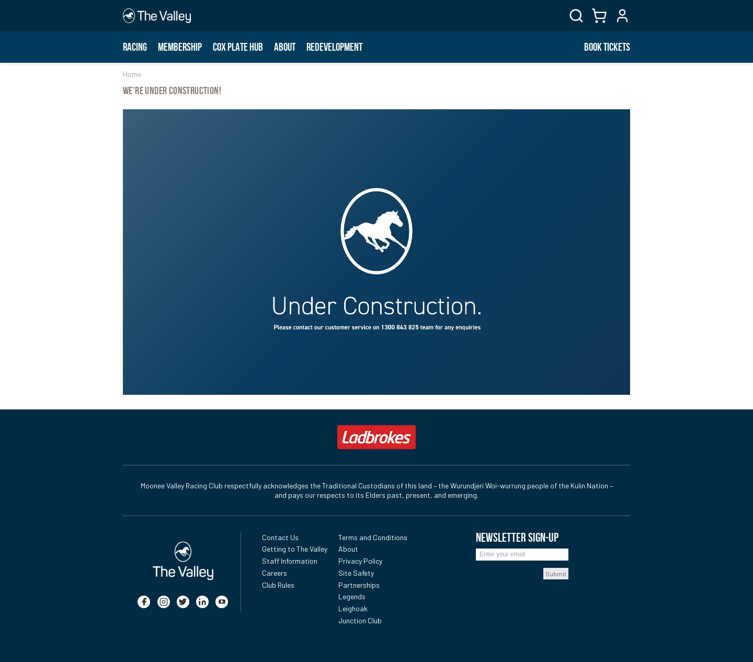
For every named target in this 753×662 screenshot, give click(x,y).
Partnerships (359, 584)
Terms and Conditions (372, 537)
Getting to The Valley (294, 548)
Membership (180, 47)
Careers (274, 572)
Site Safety (356, 572)
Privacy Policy (360, 560)
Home (132, 74)
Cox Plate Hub (238, 47)
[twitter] (183, 602)
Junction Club (360, 620)
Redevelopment (334, 47)
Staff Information (289, 560)
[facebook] (144, 602)
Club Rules (278, 584)
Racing (135, 47)
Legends (352, 596)
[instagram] (163, 602)
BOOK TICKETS (607, 47)
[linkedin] (202, 602)
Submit (555, 573)
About (284, 47)
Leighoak (353, 608)
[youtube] (221, 602)
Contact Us (280, 537)
